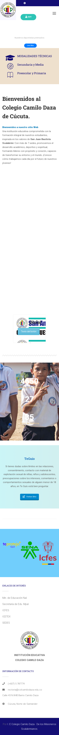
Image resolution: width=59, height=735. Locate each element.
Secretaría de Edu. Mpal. (15, 604)
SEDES (6, 622)
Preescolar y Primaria (31, 73)
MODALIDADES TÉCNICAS (34, 56)
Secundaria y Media (30, 64)
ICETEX (6, 616)
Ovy (28, 17)
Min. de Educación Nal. (14, 597)
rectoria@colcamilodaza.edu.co (25, 689)
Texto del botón (28, 331)
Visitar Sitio (29, 497)
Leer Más (30, 45)
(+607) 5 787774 (16, 683)
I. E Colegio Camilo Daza (21, 724)
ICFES (5, 610)
